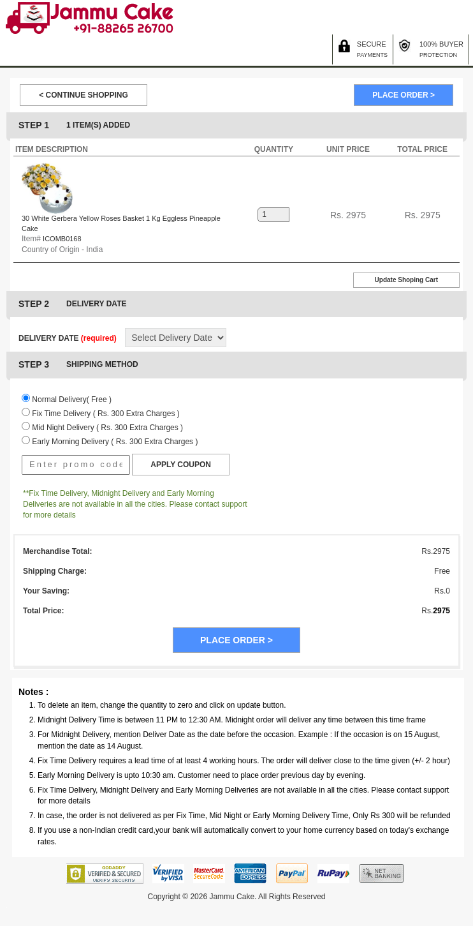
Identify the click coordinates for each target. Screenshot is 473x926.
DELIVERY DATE (67, 338)
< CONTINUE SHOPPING (83, 95)
